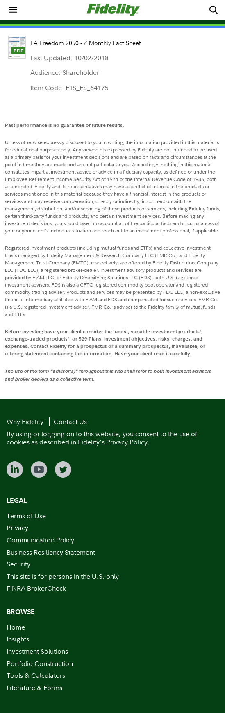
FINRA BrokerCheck (36, 588)
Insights (18, 638)
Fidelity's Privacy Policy (113, 442)
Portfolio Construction (40, 663)
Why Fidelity (25, 421)
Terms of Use (26, 515)
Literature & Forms (34, 687)
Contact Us (70, 421)
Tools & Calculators (36, 675)
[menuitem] (13, 10)
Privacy (17, 527)
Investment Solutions (37, 651)
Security (18, 564)
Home (16, 627)
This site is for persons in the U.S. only (63, 576)
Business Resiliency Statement (51, 552)
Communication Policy (40, 539)
